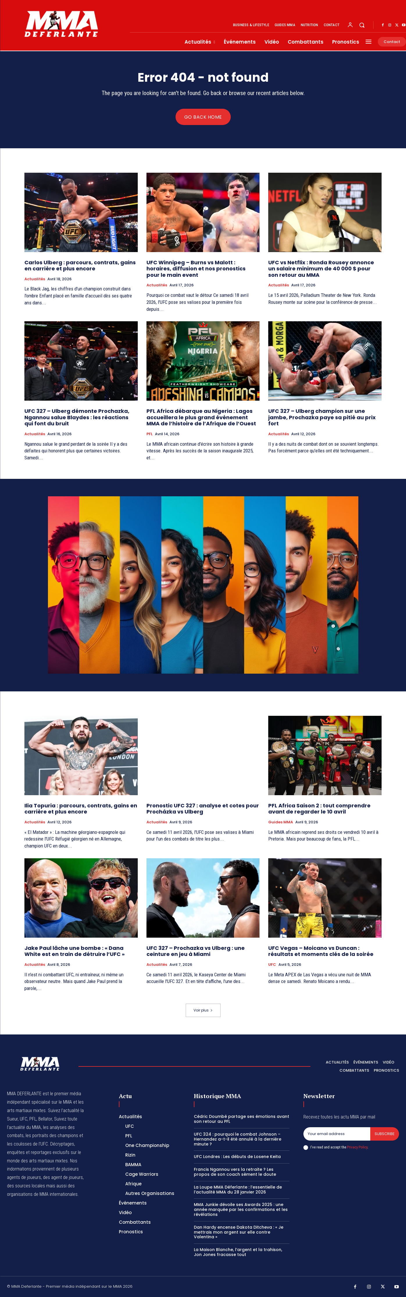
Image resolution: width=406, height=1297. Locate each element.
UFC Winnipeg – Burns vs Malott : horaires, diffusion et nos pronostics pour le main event (196, 269)
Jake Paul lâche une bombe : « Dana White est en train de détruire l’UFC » (74, 951)
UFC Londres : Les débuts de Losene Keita (237, 1157)
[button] (362, 25)
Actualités (34, 279)
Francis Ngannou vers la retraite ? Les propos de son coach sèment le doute (235, 1171)
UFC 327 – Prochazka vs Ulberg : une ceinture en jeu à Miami (195, 951)
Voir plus (203, 1010)
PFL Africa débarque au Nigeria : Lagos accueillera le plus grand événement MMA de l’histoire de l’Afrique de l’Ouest (201, 417)
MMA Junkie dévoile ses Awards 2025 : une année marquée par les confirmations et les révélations (241, 1209)
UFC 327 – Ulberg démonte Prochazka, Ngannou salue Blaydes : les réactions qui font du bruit (76, 417)
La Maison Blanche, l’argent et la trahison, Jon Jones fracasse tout (238, 1252)
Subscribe (385, 1134)
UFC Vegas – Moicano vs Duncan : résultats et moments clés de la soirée (320, 951)
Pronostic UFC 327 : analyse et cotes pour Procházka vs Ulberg (202, 809)
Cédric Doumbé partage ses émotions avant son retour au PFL (241, 1119)
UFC (272, 964)
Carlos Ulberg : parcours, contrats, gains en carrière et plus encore (80, 265)
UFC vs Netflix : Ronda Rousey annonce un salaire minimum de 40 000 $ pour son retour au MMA (321, 269)
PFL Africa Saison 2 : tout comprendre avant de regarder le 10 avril (319, 809)
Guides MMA (280, 822)
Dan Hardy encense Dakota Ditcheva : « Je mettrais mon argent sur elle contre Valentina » (238, 1232)
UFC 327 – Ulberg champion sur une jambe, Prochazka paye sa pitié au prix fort (322, 417)
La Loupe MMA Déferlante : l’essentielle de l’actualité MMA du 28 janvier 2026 (238, 1189)
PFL (149, 434)
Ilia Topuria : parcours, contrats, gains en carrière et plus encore (80, 809)
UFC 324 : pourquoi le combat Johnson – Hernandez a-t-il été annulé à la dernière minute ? (237, 1139)
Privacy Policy (357, 1147)
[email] (336, 1134)
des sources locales (26, 1186)
